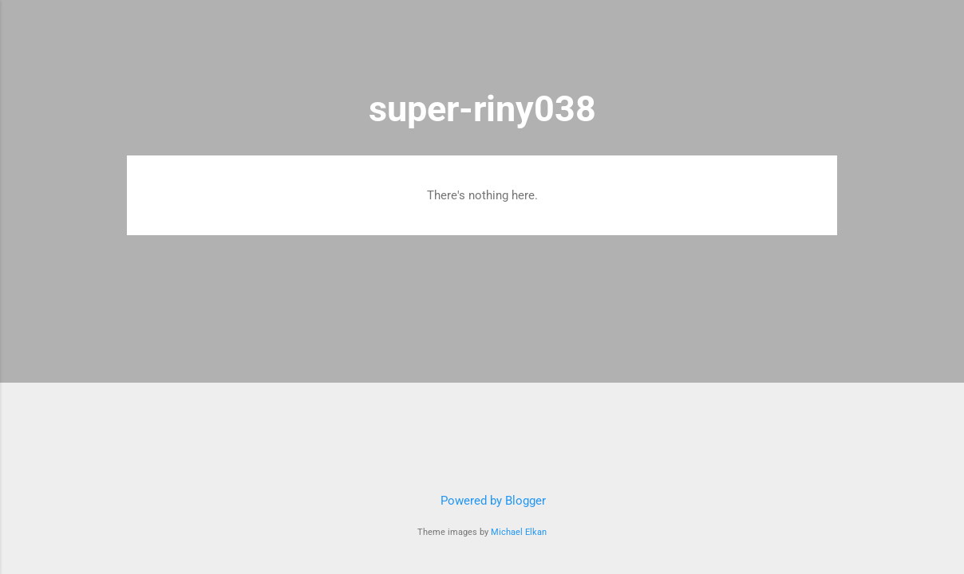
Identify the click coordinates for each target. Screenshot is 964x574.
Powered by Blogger (482, 500)
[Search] (827, 43)
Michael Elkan (519, 532)
